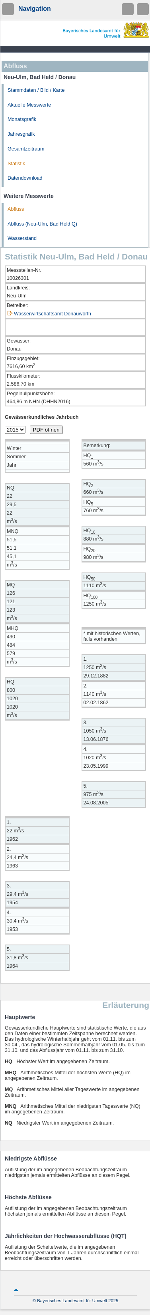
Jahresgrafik (21, 134)
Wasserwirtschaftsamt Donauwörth (52, 314)
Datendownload (25, 178)
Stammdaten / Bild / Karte (36, 90)
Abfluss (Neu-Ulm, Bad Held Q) (42, 224)
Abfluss (16, 209)
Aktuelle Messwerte (29, 105)
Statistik (16, 163)
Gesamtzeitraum (26, 149)
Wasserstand (22, 238)
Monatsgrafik (22, 119)
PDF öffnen (46, 430)
